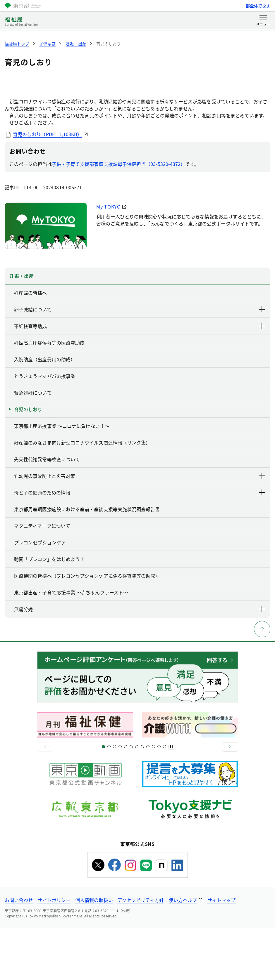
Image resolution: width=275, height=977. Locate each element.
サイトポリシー (54, 948)
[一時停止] (171, 796)
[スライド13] (136, 795)
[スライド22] (164, 795)
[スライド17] (147, 795)
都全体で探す (258, 5)
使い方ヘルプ (183, 948)
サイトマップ (221, 948)
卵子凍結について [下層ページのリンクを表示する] (140, 358)
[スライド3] (109, 795)
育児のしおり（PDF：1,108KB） (47, 183)
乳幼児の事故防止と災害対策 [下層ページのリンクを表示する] (140, 524)
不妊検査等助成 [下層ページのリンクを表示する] (140, 375)
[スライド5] (114, 795)
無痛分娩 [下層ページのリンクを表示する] (140, 658)
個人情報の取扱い (94, 948)
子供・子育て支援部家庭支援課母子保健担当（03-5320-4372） (118, 212)
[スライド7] (120, 795)
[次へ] (230, 796)
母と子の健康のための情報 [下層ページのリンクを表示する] (140, 541)
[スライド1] (103, 795)
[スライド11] (131, 795)
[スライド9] (125, 795)
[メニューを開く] (263, 21)
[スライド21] (159, 795)
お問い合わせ (19, 948)
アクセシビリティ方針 (141, 948)
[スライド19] (153, 795)
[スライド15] (142, 795)
